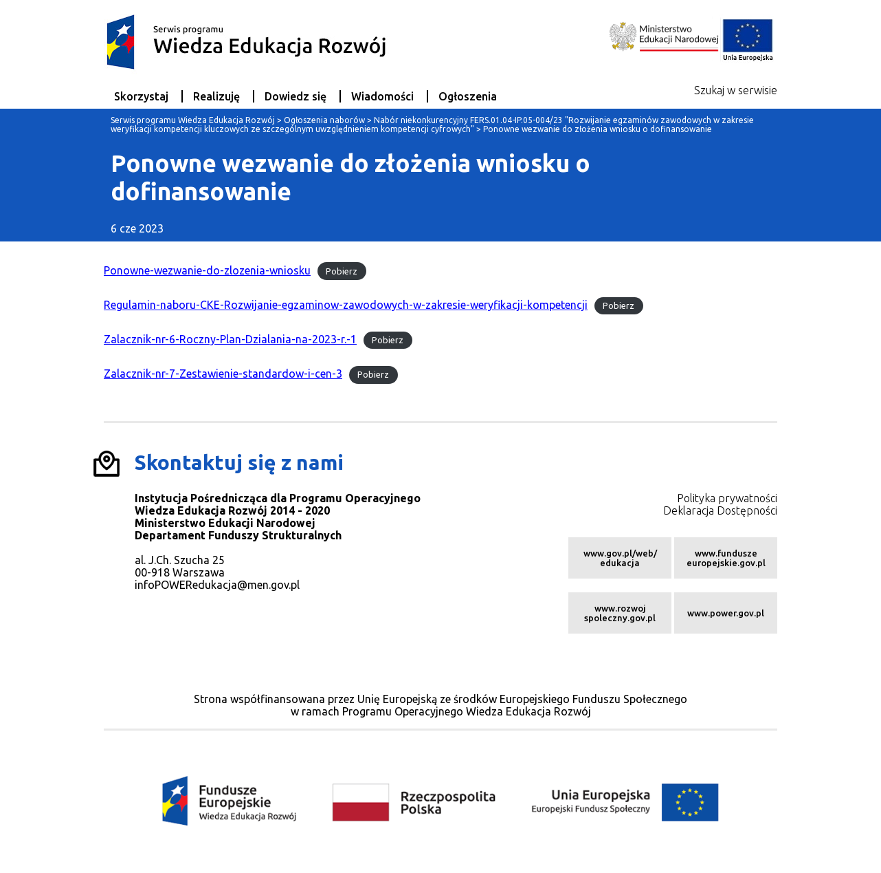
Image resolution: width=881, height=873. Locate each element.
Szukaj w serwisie (735, 90)
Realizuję (216, 96)
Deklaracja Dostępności (720, 510)
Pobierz (341, 271)
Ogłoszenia (467, 96)
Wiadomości (382, 96)
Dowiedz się (295, 96)
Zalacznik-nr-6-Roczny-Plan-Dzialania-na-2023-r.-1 (230, 339)
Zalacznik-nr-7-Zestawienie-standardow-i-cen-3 (223, 373)
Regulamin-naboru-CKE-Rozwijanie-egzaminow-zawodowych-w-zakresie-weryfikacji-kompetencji (346, 305)
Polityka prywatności (727, 498)
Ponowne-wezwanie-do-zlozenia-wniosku (207, 270)
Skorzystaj (141, 96)
